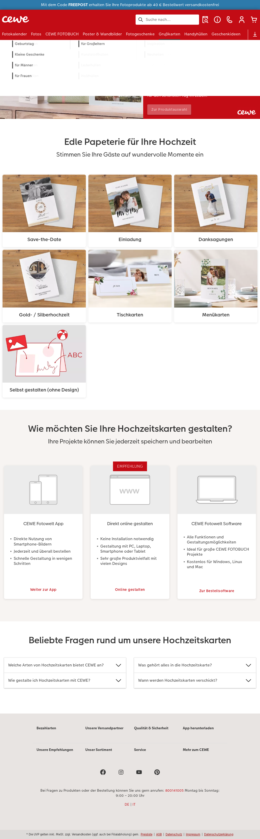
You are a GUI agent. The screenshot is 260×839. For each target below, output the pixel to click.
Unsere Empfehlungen (55, 755)
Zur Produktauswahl (171, 109)
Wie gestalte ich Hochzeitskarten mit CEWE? (65, 685)
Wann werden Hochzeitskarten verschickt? (195, 685)
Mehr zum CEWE (196, 755)
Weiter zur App (43, 595)
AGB (159, 834)
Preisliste (146, 834)
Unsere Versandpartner (104, 733)
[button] (242, 20)
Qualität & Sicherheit (151, 733)
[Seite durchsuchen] (167, 19)
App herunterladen (198, 733)
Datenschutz (174, 834)
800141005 (174, 795)
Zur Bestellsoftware (216, 595)
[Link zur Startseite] (52, 19)
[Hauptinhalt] (130, 386)
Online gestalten (130, 595)
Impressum (193, 834)
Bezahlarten (46, 733)
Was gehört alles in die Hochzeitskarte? (195, 670)
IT (134, 809)
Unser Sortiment (98, 755)
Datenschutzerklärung (218, 834)
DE (127, 809)
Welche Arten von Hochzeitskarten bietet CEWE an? (65, 670)
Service (140, 755)
